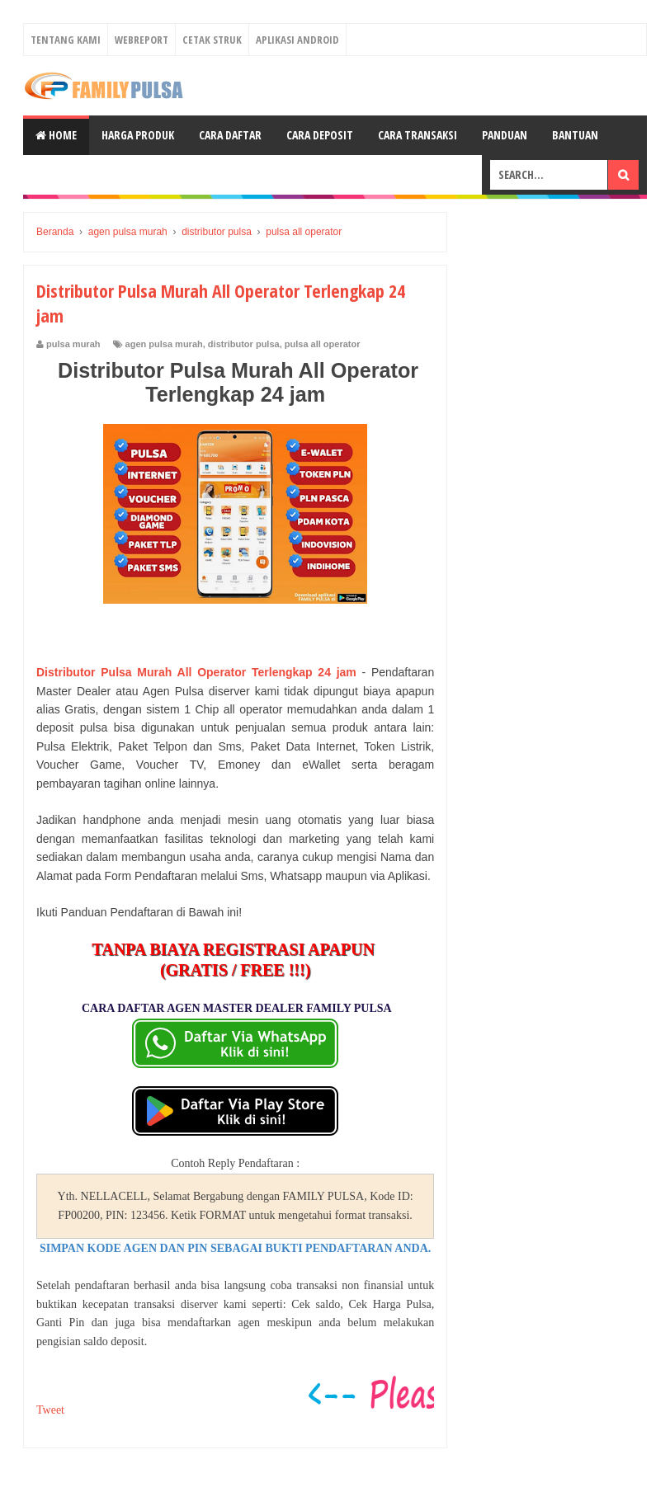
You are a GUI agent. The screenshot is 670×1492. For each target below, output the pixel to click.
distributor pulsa (244, 344)
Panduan (504, 135)
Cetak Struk (212, 39)
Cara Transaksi (417, 135)
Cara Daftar (230, 135)
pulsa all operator (323, 344)
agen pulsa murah (164, 344)
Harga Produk (137, 135)
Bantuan (575, 135)
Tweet (50, 1410)
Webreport (141, 39)
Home (56, 135)
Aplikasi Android (297, 39)
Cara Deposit (319, 135)
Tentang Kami (66, 39)
